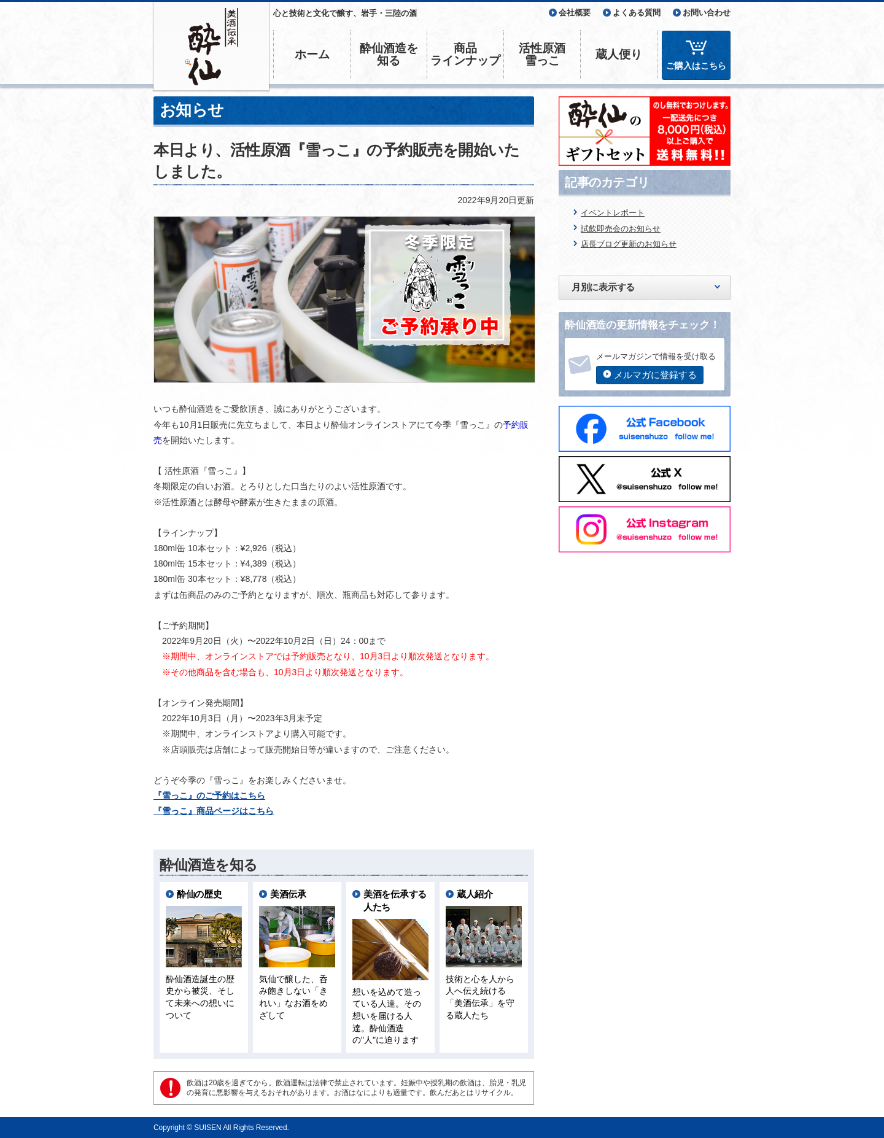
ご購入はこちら (696, 66)
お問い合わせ (707, 12)
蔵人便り (618, 54)
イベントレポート (613, 212)
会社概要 (575, 12)
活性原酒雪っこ (542, 54)
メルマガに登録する (655, 375)
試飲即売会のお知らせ (621, 228)
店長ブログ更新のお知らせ (629, 244)
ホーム (312, 54)
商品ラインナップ (465, 54)
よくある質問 (637, 12)
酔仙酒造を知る (389, 54)
